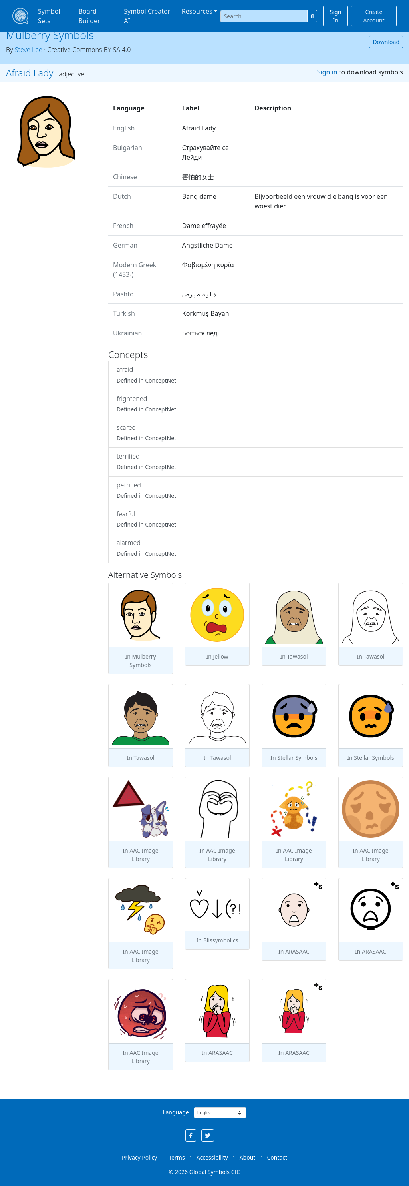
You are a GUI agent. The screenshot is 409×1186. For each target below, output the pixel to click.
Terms (177, 1157)
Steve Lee (28, 49)
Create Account (373, 16)
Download (386, 42)
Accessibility (212, 1157)
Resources (197, 11)
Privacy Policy (139, 1157)
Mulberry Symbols (50, 35)
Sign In (335, 16)
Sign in (327, 72)
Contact (277, 1157)
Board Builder (89, 16)
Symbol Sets (49, 16)
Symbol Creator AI (147, 16)
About (248, 1157)
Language (176, 1112)
